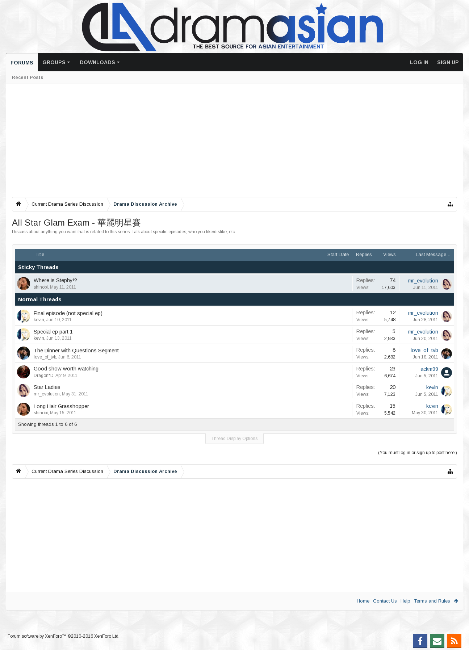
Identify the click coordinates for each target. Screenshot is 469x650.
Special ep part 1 (53, 332)
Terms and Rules (432, 601)
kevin (39, 319)
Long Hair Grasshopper (61, 406)
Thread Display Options (234, 438)
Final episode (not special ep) (68, 313)
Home (363, 601)
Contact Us (385, 601)
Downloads (97, 62)
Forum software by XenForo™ (64, 636)
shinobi (41, 287)
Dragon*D (44, 375)
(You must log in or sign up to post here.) (417, 452)
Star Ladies (47, 387)
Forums (22, 63)
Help (405, 601)
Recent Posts (27, 77)
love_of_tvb (45, 357)
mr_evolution (423, 281)
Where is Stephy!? (55, 280)
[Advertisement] (229, 140)
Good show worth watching (66, 369)
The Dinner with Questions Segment (76, 350)
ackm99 (429, 369)
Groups (54, 62)
